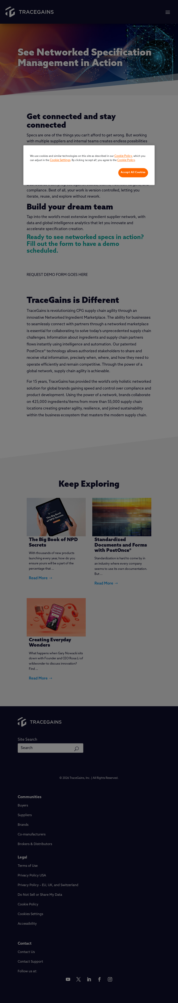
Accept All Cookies (133, 172)
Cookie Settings (60, 160)
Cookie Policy (123, 156)
